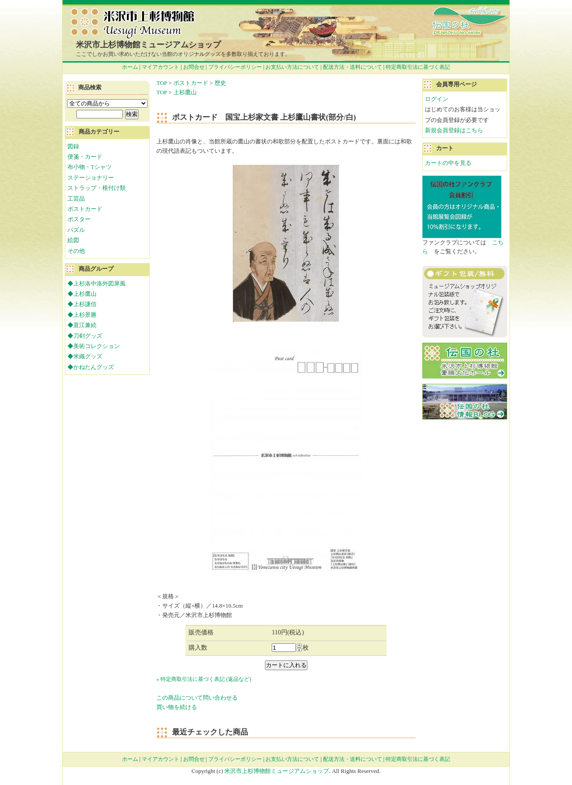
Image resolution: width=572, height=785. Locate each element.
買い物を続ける (176, 707)
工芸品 (76, 198)
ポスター (79, 219)
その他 (76, 251)
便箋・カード (84, 156)
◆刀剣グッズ (84, 335)
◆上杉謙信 (82, 304)
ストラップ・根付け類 (96, 188)
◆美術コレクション (93, 346)
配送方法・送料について (352, 67)
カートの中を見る (448, 163)
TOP (161, 83)
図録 (73, 146)
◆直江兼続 (82, 325)
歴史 (220, 83)
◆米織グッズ (84, 356)
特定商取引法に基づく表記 (418, 67)
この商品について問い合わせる (197, 697)
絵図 (73, 240)
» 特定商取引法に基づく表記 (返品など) (203, 679)
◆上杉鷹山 (82, 293)
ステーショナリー (90, 177)
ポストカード (190, 83)
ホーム (130, 67)
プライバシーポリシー (235, 67)
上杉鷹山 (185, 92)
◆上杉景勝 (82, 314)
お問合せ (194, 67)
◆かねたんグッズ (90, 367)
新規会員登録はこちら (454, 130)
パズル (76, 230)
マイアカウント (160, 67)
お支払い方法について (292, 67)
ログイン (436, 99)
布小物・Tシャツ (89, 167)
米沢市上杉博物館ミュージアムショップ (148, 44)
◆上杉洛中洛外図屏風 (96, 283)
